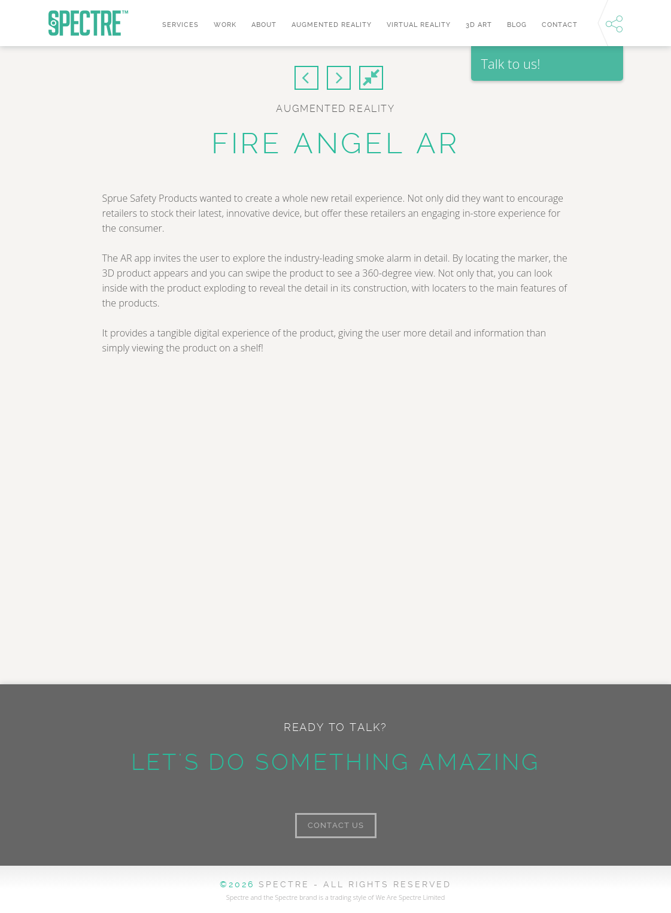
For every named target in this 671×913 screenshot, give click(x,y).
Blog (517, 25)
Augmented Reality (332, 25)
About (264, 25)
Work (225, 25)
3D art (479, 25)
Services (180, 25)
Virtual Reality (419, 25)
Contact (560, 25)
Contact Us (336, 825)
